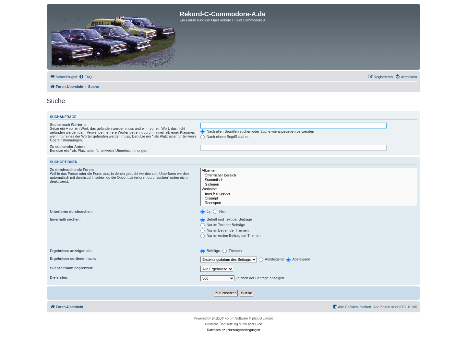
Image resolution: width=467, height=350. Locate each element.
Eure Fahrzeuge (308, 193)
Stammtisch (308, 180)
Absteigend (298, 259)
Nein (220, 211)
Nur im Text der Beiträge (222, 225)
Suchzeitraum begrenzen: (71, 268)
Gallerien (308, 184)
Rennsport (308, 203)
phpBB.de (255, 324)
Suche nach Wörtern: (68, 125)
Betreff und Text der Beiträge (226, 219)
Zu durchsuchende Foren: (72, 170)
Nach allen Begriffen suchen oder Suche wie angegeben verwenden (257, 131)
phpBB (217, 318)
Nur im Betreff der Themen (224, 230)
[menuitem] (85, 77)
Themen (232, 251)
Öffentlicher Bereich (308, 175)
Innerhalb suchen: (65, 219)
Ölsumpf (308, 198)
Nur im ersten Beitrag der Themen (230, 235)
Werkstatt (308, 189)
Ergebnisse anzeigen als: (71, 251)
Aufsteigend (271, 259)
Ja (205, 211)
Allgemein (308, 170)
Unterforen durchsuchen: (71, 211)
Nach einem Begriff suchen (224, 137)
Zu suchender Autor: (67, 147)
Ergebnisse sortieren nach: (73, 258)
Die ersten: (59, 277)
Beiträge (210, 251)
